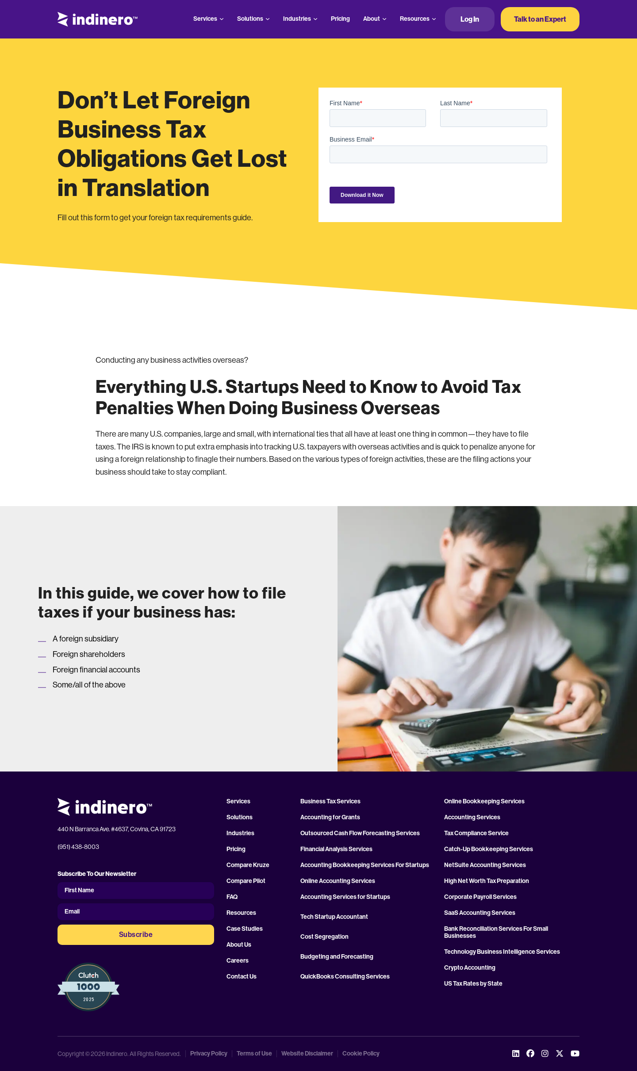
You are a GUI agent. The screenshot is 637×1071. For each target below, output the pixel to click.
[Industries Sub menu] (315, 19)
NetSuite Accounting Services (485, 865)
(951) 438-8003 (78, 846)
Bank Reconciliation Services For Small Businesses (496, 932)
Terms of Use (254, 1053)
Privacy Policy (208, 1053)
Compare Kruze (247, 865)
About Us (238, 944)
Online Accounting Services (337, 881)
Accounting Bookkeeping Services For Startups (364, 865)
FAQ (232, 897)
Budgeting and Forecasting (336, 956)
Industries (297, 19)
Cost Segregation (324, 936)
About (371, 19)
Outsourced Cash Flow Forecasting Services (360, 833)
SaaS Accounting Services (479, 913)
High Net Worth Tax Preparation (486, 881)
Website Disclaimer (307, 1053)
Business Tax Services (330, 801)
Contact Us (241, 976)
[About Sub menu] (384, 19)
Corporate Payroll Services (480, 897)
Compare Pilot (245, 881)
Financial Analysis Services (336, 849)
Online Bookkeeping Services (484, 801)
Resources (415, 19)
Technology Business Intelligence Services (502, 952)
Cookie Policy (361, 1053)
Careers (237, 960)
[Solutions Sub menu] (267, 19)
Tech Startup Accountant (334, 917)
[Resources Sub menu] (434, 19)
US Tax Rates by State (473, 983)
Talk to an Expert (540, 19)
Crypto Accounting (469, 967)
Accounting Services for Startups (345, 897)
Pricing (340, 19)
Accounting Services (472, 817)
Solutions (250, 19)
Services (205, 19)
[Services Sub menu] (221, 19)
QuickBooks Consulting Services (345, 976)
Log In (469, 19)
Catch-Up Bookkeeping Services (488, 849)
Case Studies (244, 929)
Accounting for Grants (330, 817)
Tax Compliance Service (476, 833)
